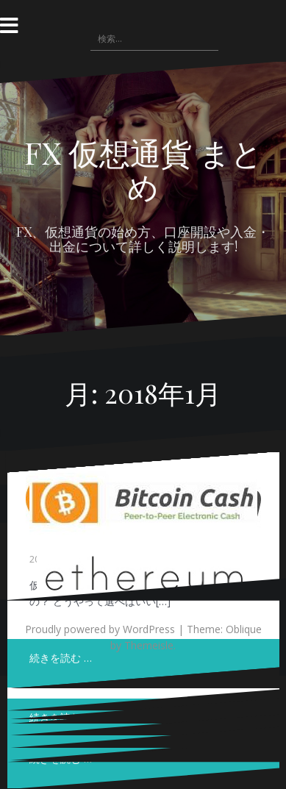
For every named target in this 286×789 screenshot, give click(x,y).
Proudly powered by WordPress (100, 629)
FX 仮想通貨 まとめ (143, 169)
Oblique (244, 629)
